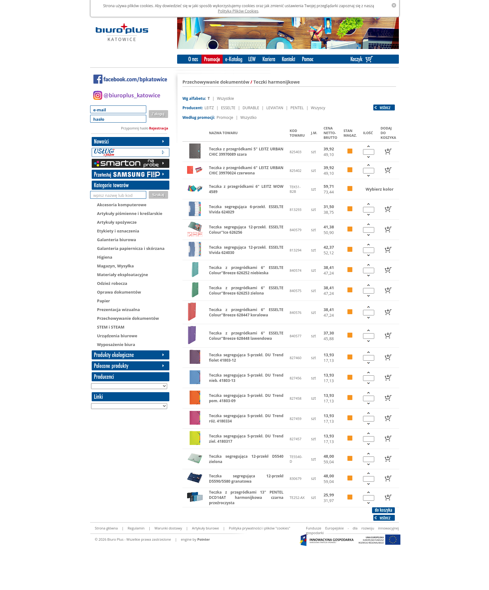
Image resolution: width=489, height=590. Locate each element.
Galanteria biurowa (116, 239)
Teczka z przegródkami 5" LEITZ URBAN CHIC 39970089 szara (246, 151)
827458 (296, 398)
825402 (296, 170)
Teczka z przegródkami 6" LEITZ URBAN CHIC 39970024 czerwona (246, 170)
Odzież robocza (112, 283)
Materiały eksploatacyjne (122, 274)
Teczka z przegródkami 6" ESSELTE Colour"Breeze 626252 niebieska (246, 270)
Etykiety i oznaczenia (118, 231)
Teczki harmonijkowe (277, 82)
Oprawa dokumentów (119, 292)
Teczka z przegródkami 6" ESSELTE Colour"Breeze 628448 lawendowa (246, 335)
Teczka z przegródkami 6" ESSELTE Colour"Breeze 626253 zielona (246, 290)
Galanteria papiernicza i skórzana (131, 248)
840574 (296, 270)
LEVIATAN (275, 107)
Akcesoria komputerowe (121, 204)
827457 (296, 438)
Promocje (225, 117)
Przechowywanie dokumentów (128, 318)
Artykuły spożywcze (117, 222)
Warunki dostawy (168, 528)
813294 (296, 250)
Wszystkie (225, 98)
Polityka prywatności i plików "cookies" (259, 528)
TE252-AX (297, 497)
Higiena (104, 257)
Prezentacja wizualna (118, 309)
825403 (296, 151)
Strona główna (106, 528)
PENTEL (297, 107)
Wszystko (248, 117)
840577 (296, 336)
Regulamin (136, 528)
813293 (296, 209)
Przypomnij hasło (134, 128)
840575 (296, 290)
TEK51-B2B (295, 189)
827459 (296, 418)
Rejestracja (158, 128)
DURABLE (251, 107)
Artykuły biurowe (205, 528)
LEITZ (210, 107)
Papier (103, 301)
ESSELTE (228, 107)
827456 (296, 378)
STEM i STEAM (110, 327)
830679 (296, 478)
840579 (296, 229)
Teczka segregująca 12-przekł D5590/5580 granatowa (246, 478)
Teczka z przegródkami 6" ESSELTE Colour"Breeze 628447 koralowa (246, 312)
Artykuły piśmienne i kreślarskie (129, 213)
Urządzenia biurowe (117, 336)
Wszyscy (318, 107)
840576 (296, 312)
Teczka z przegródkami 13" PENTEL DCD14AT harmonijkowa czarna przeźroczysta (246, 497)
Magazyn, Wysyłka (115, 266)
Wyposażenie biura (116, 344)
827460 (296, 357)
